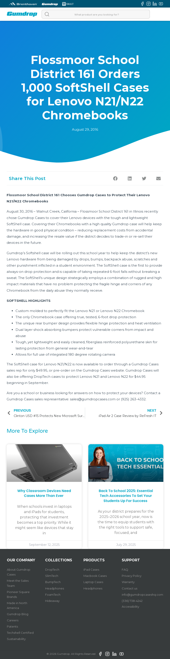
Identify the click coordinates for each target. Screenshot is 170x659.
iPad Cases (91, 569)
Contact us (129, 588)
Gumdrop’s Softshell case (28, 253)
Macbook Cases (95, 576)
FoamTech (52, 594)
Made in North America (17, 605)
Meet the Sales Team (18, 583)
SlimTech (51, 576)
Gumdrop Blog (17, 614)
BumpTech (53, 582)
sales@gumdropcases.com (93, 399)
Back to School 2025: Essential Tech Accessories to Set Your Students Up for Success (126, 495)
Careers (12, 620)
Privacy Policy (131, 576)
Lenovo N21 (85, 311)
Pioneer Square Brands (18, 594)
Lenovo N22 (110, 311)
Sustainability (16, 639)
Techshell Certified (20, 632)
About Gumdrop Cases (18, 572)
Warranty (128, 582)
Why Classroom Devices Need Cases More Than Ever (44, 493)
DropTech (52, 569)
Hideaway (52, 601)
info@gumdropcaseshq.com (142, 594)
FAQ (125, 569)
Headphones (54, 588)
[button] (115, 178)
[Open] (158, 14)
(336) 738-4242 (132, 601)
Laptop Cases (93, 582)
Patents (12, 626)
